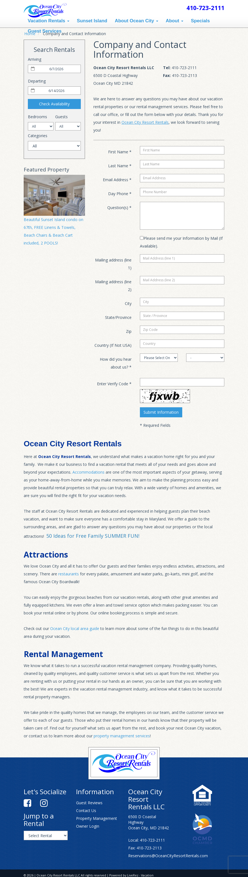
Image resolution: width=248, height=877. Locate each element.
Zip (129, 331)
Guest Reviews (89, 802)
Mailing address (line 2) (113, 285)
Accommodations (88, 472)
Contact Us (86, 810)
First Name (120, 151)
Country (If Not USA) (113, 345)
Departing (37, 81)
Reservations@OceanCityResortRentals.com (168, 855)
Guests (61, 116)
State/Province (118, 317)
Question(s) (119, 207)
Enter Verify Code (114, 383)
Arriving (34, 59)
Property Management (96, 818)
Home (29, 33)
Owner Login (87, 826)
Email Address (117, 179)
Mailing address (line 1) (113, 263)
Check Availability (54, 103)
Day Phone (120, 193)
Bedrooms (37, 116)
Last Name (120, 165)
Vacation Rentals (48, 20)
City (128, 303)
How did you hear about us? (116, 363)
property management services (122, 735)
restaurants (68, 573)
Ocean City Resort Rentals (145, 122)
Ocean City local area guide (74, 628)
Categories (37, 135)
